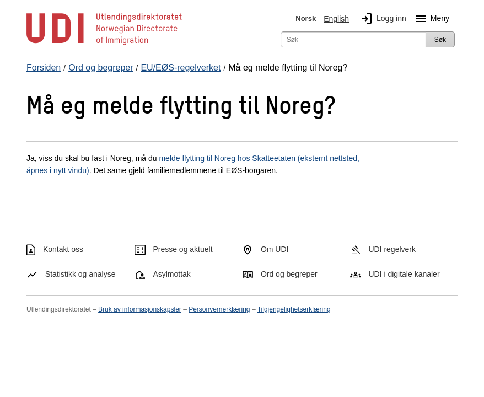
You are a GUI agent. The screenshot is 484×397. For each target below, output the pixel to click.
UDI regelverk (392, 249)
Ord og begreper (289, 274)
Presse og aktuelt (182, 249)
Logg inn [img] (381, 18)
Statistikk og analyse (80, 274)
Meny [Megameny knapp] (430, 18)
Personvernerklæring (219, 309)
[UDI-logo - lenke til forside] (104, 44)
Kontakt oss (63, 249)
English (336, 18)
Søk (440, 40)
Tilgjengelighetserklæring (294, 309)
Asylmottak (171, 274)
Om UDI (275, 249)
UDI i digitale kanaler (403, 274)
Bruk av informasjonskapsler (139, 309)
